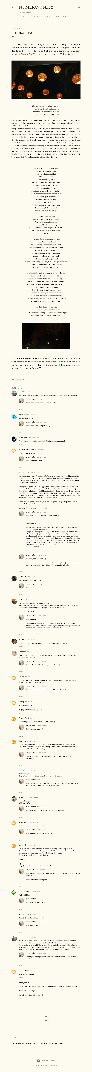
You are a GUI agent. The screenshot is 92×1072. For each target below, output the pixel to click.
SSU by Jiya (23, 741)
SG (20, 392)
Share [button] (13, 379)
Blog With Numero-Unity (53, 17)
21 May (32, 983)
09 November (34, 741)
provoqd (22, 845)
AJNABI (22, 415)
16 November (41, 524)
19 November (34, 971)
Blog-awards (32, 17)
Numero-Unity (36, 7)
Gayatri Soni (24, 718)
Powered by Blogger (46, 1060)
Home (21, 17)
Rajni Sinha (23, 822)
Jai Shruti (22, 577)
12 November (41, 953)
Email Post (21, 379)
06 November (30, 640)
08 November (33, 702)
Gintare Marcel (52, 1065)
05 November (27, 392)
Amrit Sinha (23, 437)
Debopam (23, 702)
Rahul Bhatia (24, 971)
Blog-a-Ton (52, 365)
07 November (31, 652)
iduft (21, 600)
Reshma (22, 652)
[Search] (79, 6)
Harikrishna (23, 937)
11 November (33, 937)
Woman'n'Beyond (26, 450)
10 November (31, 845)
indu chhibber (24, 891)
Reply (21, 410)
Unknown (23, 677)
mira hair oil (38, 995)
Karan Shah (23, 797)
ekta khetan (31, 399)
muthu (21, 640)
